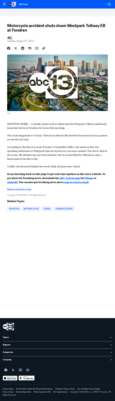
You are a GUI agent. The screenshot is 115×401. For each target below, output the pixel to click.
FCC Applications (60, 392)
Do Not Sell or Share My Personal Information (34, 389)
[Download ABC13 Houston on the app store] (10, 378)
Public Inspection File (42, 392)
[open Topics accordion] (57, 337)
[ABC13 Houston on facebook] (6, 370)
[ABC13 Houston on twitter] (13, 370)
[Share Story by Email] (36, 48)
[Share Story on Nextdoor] (29, 48)
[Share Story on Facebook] (8, 48)
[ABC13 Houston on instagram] (20, 370)
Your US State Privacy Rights (88, 389)
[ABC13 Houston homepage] (12, 4)
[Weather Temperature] (100, 4)
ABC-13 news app (69, 178)
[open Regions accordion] (57, 345)
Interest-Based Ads (23, 392)
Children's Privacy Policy (65, 389)
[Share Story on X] (15, 48)
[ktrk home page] (8, 326)
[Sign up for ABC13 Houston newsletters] (28, 370)
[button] (4, 4)
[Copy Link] (43, 48)
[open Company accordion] (57, 360)
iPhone (89, 178)
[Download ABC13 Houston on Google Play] (27, 378)
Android (12, 182)
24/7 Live (23, 4)
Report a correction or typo (19, 189)
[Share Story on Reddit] (22, 48)
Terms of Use (8, 392)
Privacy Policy (8, 389)
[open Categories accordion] (57, 352)
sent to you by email (76, 182)
